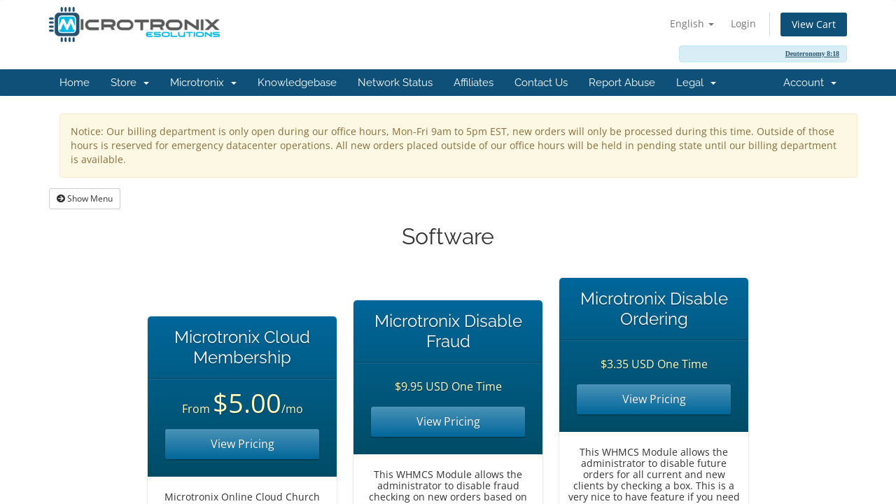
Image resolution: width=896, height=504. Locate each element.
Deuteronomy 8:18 (812, 53)
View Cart (814, 24)
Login (743, 23)
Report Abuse (622, 82)
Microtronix (203, 82)
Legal (696, 82)
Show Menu (85, 198)
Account (809, 82)
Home (74, 82)
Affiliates (473, 82)
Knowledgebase (297, 82)
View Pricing (242, 443)
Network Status (395, 82)
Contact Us (541, 82)
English (692, 23)
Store (130, 82)
